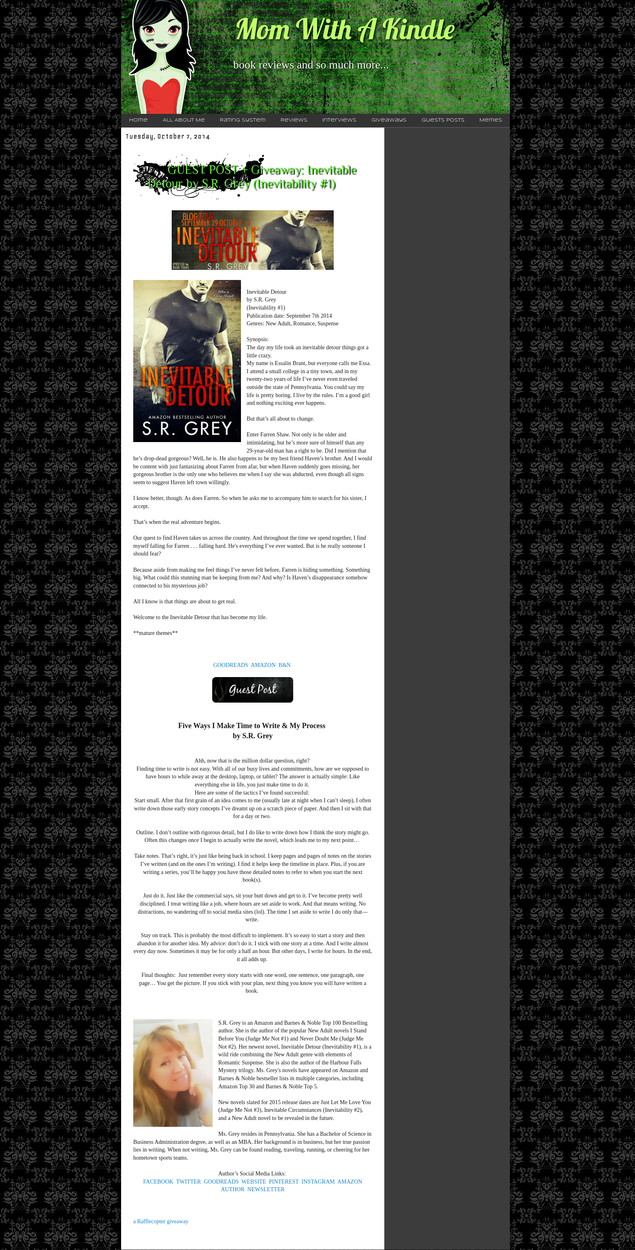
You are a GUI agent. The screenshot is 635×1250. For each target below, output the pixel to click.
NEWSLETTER (266, 1189)
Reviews (294, 120)
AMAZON (263, 665)
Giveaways (389, 120)
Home (138, 120)
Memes (490, 120)
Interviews (339, 120)
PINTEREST (284, 1182)
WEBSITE (253, 1182)
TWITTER (188, 1182)
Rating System (243, 120)
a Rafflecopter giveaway (161, 1221)
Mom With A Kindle (344, 29)
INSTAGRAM (318, 1182)
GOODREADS (230, 665)
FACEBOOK (158, 1182)
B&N (285, 665)
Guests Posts (443, 120)
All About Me (184, 120)
